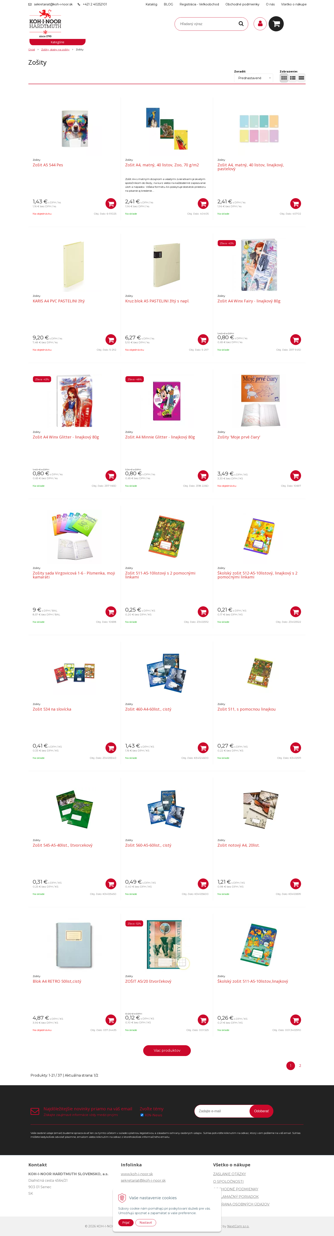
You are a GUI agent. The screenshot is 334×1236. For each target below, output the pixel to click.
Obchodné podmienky (242, 4)
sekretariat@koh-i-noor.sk (53, 4)
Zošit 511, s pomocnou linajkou (246, 709)
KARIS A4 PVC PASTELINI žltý (59, 300)
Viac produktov (167, 1050)
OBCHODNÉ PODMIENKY (235, 1189)
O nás (270, 4)
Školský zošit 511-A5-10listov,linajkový (252, 981)
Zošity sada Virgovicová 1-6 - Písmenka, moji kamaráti (74, 574)
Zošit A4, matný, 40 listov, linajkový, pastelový (250, 166)
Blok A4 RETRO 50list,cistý (57, 981)
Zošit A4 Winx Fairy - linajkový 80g (248, 300)
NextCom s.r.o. (238, 1226)
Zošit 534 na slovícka (52, 709)
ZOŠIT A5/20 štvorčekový (148, 981)
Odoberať (261, 1111)
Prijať (126, 1222)
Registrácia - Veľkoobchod (199, 4)
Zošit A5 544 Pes (48, 164)
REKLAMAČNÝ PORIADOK (236, 1197)
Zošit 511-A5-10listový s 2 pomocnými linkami (160, 574)
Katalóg (151, 4)
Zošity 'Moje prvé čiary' (238, 437)
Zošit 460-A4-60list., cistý (148, 709)
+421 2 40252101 (95, 4)
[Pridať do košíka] (110, 203)
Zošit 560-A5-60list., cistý (148, 845)
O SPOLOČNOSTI (228, 1182)
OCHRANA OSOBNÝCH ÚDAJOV (241, 1204)
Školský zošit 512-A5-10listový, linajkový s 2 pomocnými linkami (257, 574)
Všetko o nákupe (294, 4)
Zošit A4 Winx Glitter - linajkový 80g (66, 437)
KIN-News (153, 1115)
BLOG (168, 4)
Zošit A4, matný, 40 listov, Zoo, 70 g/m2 (162, 164)
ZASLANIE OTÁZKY (229, 1174)
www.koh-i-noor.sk (137, 1174)
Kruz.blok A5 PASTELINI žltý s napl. (157, 300)
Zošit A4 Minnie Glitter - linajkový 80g (160, 437)
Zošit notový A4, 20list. (238, 845)
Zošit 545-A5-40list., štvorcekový (62, 845)
